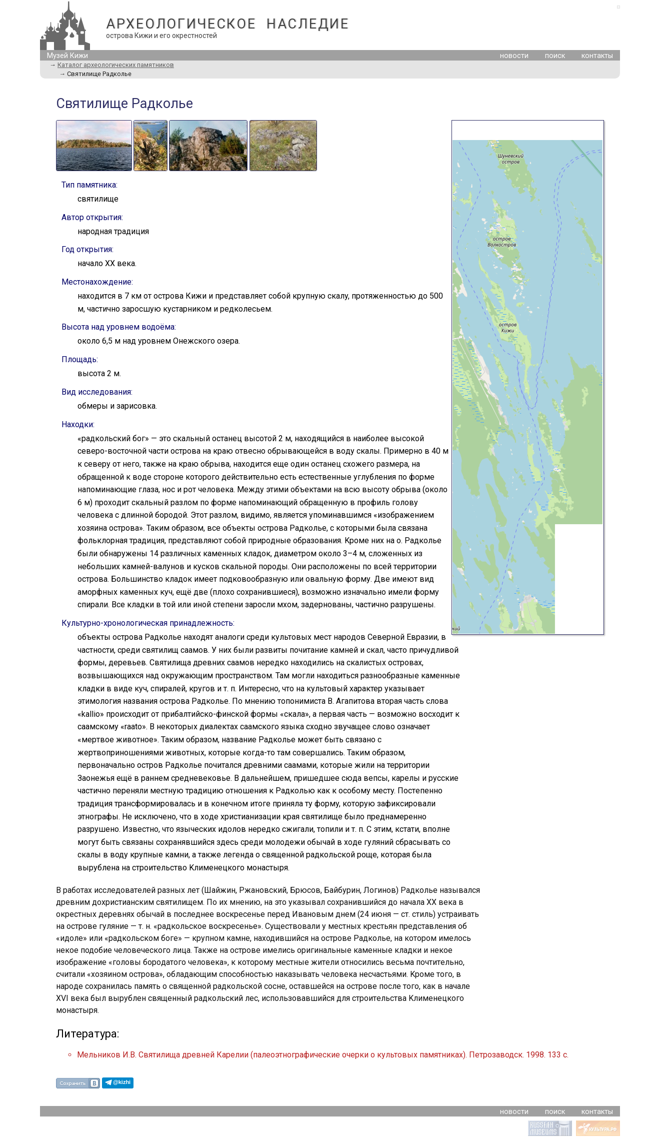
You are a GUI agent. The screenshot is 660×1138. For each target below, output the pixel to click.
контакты (597, 56)
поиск (555, 56)
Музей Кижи (67, 56)
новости (514, 56)
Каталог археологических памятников (116, 65)
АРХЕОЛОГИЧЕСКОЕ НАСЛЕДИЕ (228, 24)
